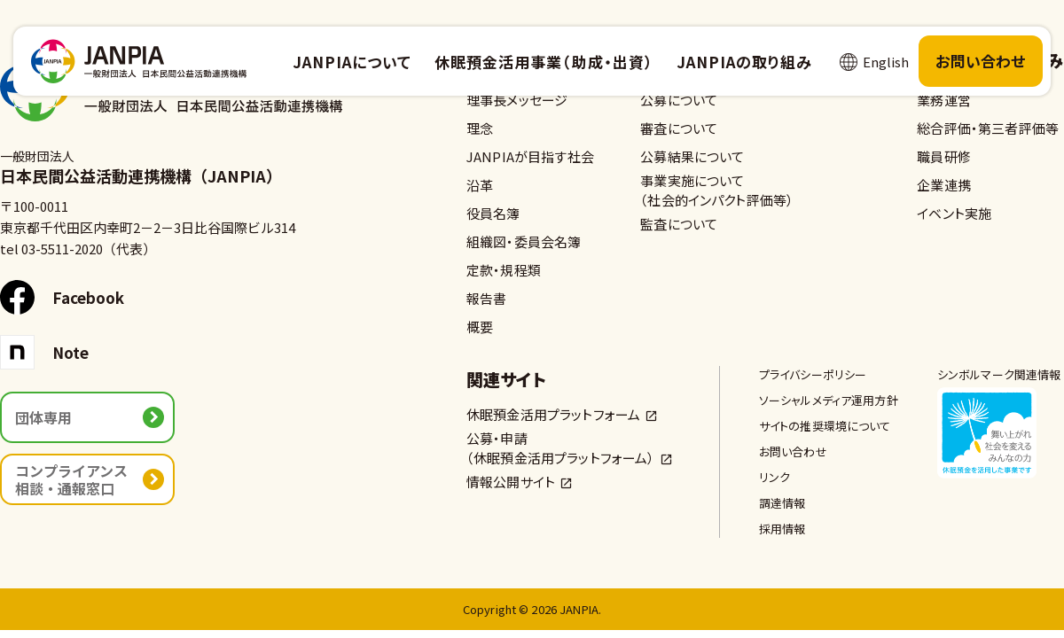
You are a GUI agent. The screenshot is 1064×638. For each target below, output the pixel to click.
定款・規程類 (503, 270)
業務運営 (944, 99)
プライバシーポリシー (813, 374)
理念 (479, 128)
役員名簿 (493, 213)
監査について (678, 223)
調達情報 (782, 502)
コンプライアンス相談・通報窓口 (71, 479)
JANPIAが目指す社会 (530, 156)
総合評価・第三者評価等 (988, 128)
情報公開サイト (510, 481)
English (886, 61)
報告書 (486, 298)
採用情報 (782, 528)
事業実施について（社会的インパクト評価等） (717, 190)
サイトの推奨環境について (825, 425)
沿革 (479, 184)
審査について (678, 128)
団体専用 (43, 417)
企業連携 (944, 184)
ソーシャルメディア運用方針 (828, 400)
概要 (479, 326)
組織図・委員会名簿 (523, 241)
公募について (678, 99)
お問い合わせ (980, 61)
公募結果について (692, 156)
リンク (774, 477)
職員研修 (944, 156)
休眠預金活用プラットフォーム (553, 414)
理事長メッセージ (516, 99)
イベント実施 (954, 213)
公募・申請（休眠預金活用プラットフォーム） (560, 448)
